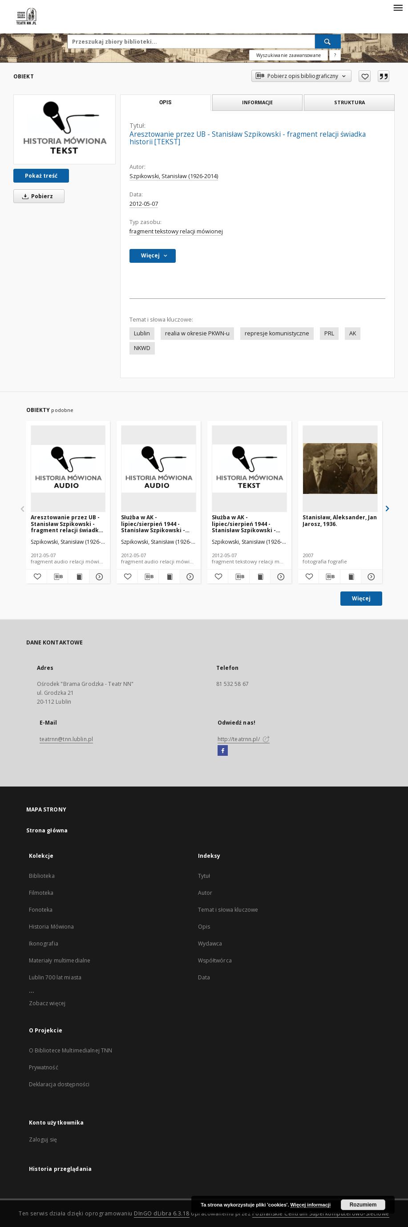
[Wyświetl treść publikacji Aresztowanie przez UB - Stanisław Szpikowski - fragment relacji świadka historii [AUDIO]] (78, 577)
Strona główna (47, 830)
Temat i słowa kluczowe (228, 909)
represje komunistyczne (277, 333)
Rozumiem (363, 1205)
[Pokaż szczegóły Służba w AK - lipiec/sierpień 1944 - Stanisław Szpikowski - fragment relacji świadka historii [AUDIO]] (189, 577)
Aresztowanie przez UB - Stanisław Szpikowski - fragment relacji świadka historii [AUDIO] (66, 524)
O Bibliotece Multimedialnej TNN (71, 1050)
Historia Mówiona (51, 926)
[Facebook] (223, 751)
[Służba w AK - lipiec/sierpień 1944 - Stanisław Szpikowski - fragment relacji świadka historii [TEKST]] (249, 468)
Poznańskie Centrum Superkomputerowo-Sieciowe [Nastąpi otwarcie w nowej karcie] (320, 1213)
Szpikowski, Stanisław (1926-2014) (173, 176)
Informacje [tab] (257, 102)
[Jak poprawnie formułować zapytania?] (335, 55)
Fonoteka (41, 909)
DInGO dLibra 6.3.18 (162, 1213)
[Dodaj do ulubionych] (365, 76)
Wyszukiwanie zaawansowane (288, 55)
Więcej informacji (311, 1204)
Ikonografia (43, 943)
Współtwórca (215, 960)
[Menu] (398, 7)
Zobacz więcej (47, 1003)
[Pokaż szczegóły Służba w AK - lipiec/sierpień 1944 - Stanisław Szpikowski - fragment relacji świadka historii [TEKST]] (279, 577)
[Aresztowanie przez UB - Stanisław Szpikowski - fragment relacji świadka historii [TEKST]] (64, 129)
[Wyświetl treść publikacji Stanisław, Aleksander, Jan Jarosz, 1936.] (350, 577)
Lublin (142, 333)
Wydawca (210, 943)
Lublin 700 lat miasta (55, 977)
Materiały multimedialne (60, 960)
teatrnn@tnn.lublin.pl (66, 739)
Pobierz (36, 196)
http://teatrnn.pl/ (244, 739)
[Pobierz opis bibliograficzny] (57, 577)
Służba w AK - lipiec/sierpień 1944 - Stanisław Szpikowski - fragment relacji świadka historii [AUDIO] (157, 524)
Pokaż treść (41, 175)
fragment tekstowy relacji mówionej (176, 231)
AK (352, 333)
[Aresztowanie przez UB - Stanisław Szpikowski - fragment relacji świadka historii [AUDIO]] (68, 468)
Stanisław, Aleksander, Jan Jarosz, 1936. (340, 520)
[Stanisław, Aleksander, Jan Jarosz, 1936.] (340, 468)
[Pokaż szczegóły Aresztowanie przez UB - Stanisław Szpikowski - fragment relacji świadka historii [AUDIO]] (98, 577)
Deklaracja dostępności (59, 1084)
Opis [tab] (165, 102)
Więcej (361, 598)
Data (204, 977)
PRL (329, 333)
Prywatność (43, 1067)
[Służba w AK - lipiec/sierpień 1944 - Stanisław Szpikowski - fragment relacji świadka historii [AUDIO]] (158, 468)
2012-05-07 (143, 204)
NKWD (142, 348)
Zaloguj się (43, 1139)
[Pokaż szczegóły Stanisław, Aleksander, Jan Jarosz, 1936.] (370, 577)
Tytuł (204, 876)
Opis (204, 926)
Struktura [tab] (349, 102)
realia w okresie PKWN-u (197, 333)
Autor (205, 893)
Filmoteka (41, 893)
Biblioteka (42, 876)
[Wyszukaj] (328, 41)
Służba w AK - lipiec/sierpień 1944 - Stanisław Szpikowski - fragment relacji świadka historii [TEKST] (247, 524)
